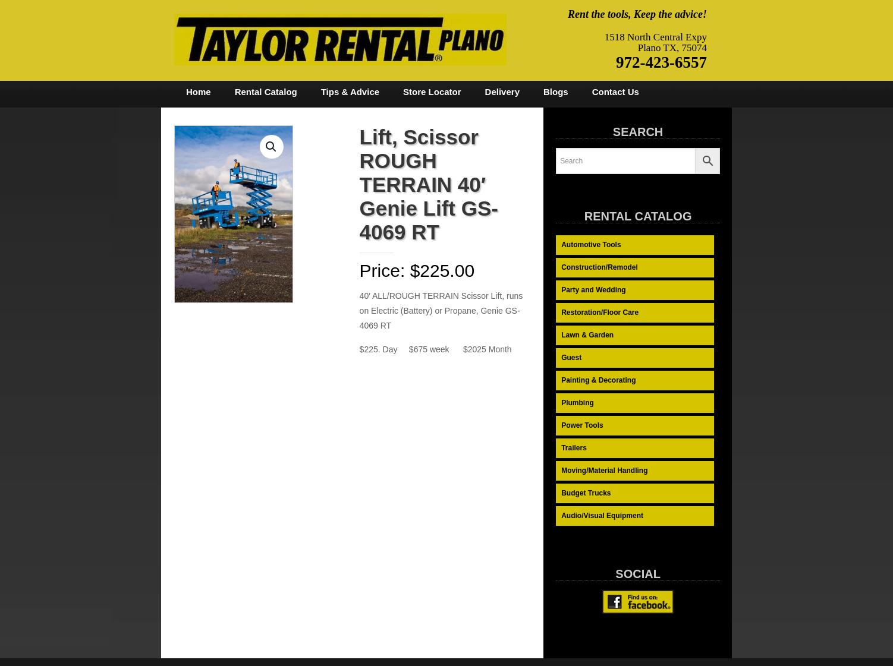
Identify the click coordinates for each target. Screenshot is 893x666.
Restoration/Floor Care (600, 312)
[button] (272, 147)
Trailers (574, 448)
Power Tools (582, 425)
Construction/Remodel (599, 267)
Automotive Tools (591, 245)
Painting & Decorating (598, 380)
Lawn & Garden (587, 335)
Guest (571, 357)
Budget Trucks (586, 493)
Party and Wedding (593, 290)
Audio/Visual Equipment (602, 516)
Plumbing (577, 403)
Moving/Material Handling (604, 470)
